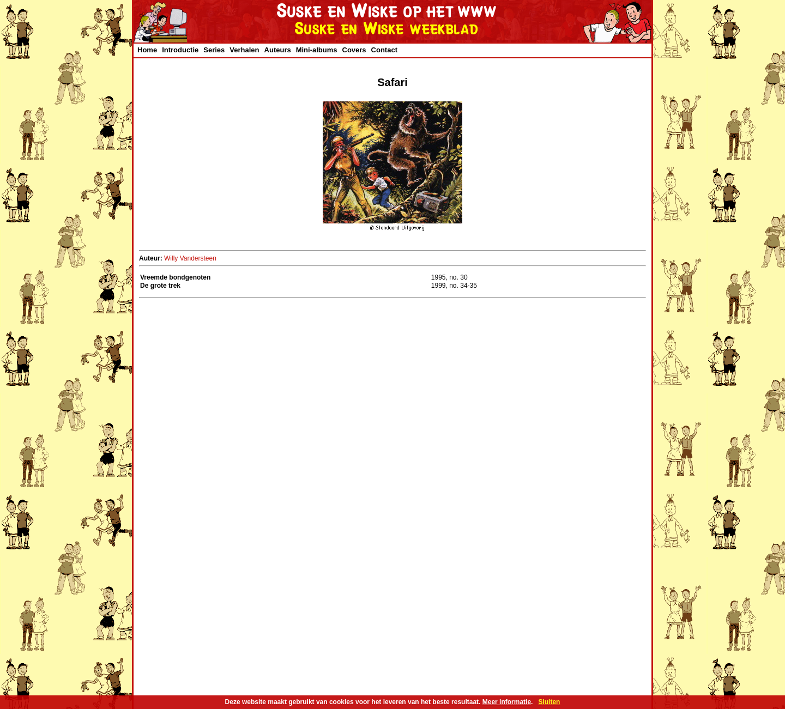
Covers (354, 50)
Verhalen (244, 50)
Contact (384, 50)
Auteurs (277, 50)
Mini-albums (316, 50)
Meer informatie (506, 702)
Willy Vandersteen (190, 258)
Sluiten (549, 702)
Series (214, 50)
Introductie (180, 50)
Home (147, 50)
